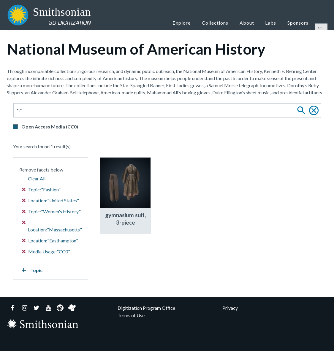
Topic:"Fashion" (41, 189)
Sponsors (298, 22)
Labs (273, 22)
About (253, 22)
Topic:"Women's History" (51, 211)
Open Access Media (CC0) (49, 126)
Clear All (36, 178)
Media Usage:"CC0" (46, 251)
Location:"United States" (50, 200)
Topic (30, 270)
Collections (223, 22)
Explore (190, 22)
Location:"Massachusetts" (52, 226)
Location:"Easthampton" (50, 240)
